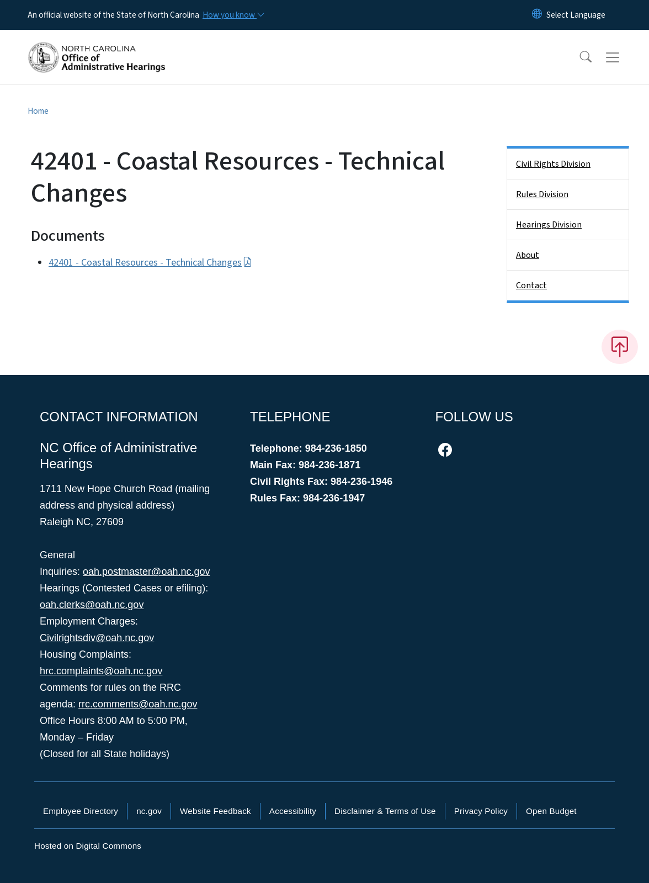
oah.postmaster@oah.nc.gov (146, 571)
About (527, 255)
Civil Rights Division (553, 164)
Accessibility (292, 811)
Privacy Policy (481, 811)
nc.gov (149, 811)
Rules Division (542, 194)
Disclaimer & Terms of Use (385, 811)
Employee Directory (80, 811)
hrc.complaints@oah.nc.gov (101, 670)
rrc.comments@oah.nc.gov (137, 704)
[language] (575, 15)
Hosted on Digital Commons (87, 845)
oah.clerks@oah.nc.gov (91, 604)
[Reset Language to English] (537, 15)
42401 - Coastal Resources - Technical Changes (150, 262)
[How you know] (233, 15)
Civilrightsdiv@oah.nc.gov (97, 637)
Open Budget (551, 811)
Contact (531, 285)
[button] (578, 57)
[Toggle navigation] (623, 57)
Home (38, 111)
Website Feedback (215, 811)
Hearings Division (549, 225)
